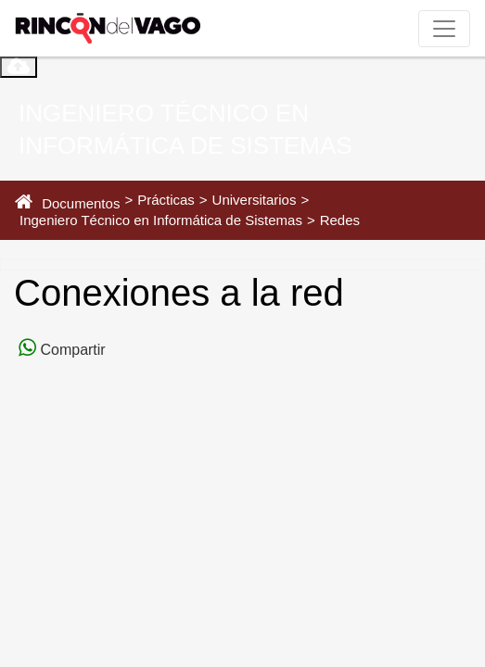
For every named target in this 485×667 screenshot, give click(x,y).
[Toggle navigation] (444, 28)
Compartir (71, 350)
